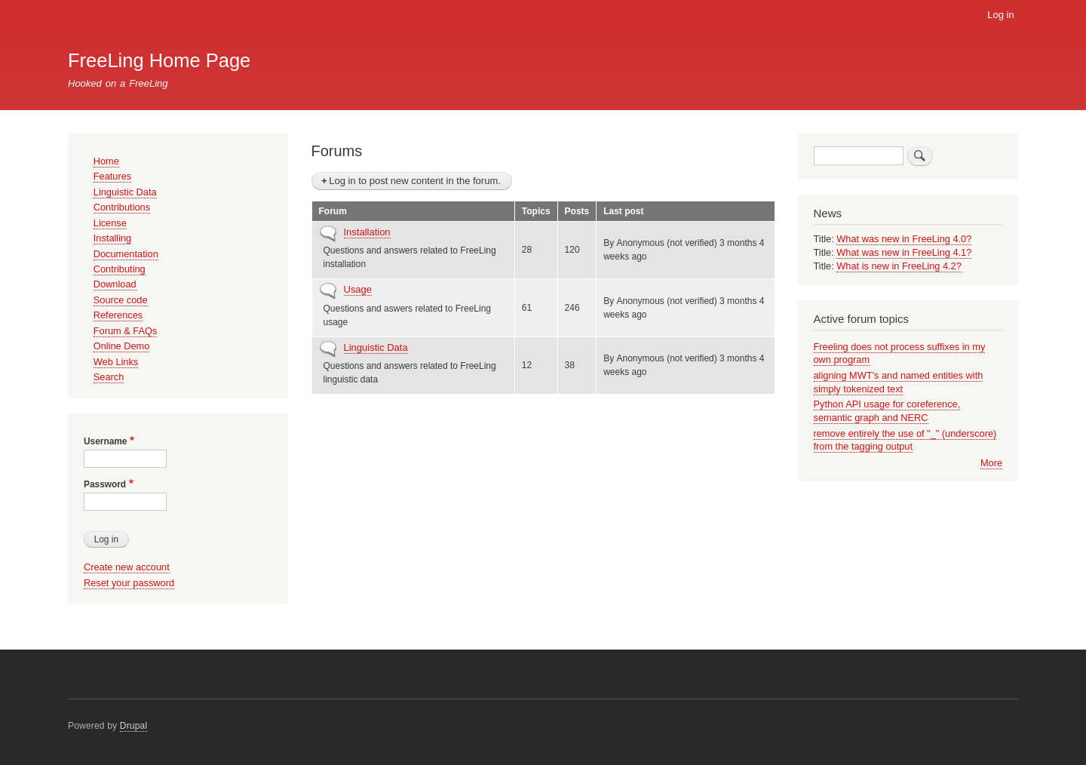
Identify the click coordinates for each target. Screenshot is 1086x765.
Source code (121, 300)
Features (112, 176)
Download (115, 284)
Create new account (127, 567)
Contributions (122, 207)
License (110, 223)
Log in (1000, 14)
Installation (367, 232)
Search (109, 376)
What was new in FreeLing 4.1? (903, 252)
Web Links (116, 361)
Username (105, 441)
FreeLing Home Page (159, 60)
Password (105, 484)
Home (106, 161)
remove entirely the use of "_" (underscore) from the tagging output (905, 440)
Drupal (134, 725)
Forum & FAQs (126, 330)
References (118, 315)
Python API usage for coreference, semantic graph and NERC (887, 410)
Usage (358, 289)
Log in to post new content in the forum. (415, 180)
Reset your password (129, 582)
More (991, 463)
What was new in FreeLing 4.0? (903, 238)
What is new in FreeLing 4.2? (899, 266)
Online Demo (122, 346)
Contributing (120, 269)
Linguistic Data (376, 347)
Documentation (126, 254)
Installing (112, 238)
